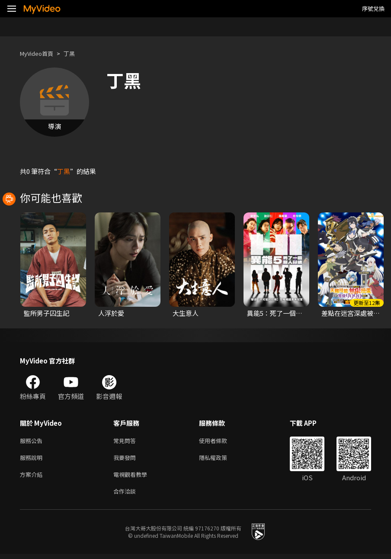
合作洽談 (126, 495)
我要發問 (126, 459)
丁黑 (76, 53)
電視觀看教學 (132, 477)
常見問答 (126, 441)
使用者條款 (220, 441)
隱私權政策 (220, 459)
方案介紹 (33, 477)
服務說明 (33, 459)
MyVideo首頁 (39, 53)
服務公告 (33, 441)
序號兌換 (373, 8)
